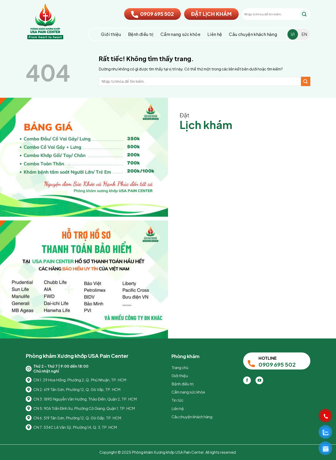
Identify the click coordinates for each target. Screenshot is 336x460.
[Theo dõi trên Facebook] (247, 380)
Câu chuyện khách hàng (253, 34)
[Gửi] (304, 14)
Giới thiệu (111, 34)
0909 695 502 (152, 13)
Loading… (252, 230)
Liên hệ (214, 34)
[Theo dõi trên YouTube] (259, 380)
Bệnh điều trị (141, 34)
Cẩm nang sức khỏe (180, 34)
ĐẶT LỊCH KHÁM (211, 13)
